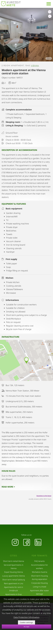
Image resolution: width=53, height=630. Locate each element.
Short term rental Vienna (13, 561)
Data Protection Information (26, 617)
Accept (26, 627)
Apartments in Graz (13, 594)
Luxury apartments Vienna (13, 576)
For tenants (39, 555)
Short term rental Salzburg (13, 579)
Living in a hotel (39, 586)
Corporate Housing (39, 583)
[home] (11, 3)
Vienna (35, 65)
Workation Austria (39, 572)
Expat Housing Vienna (13, 572)
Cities (13, 555)
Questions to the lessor (43, 496)
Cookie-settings (26, 622)
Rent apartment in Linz (13, 583)
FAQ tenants (39, 561)
